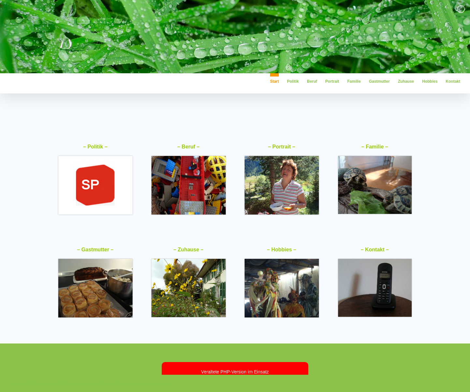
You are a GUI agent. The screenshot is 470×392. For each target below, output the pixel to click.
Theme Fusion (157, 384)
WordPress (132, 384)
